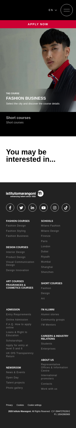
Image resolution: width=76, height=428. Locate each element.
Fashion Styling (16, 231)
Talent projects (15, 382)
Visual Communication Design (20, 264)
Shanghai (47, 267)
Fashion (46, 288)
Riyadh (45, 256)
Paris (44, 241)
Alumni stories (50, 314)
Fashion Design (16, 225)
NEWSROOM (13, 367)
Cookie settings (35, 405)
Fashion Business (17, 236)
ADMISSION (13, 309)
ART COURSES (15, 281)
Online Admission (17, 319)
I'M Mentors (48, 324)
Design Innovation (17, 270)
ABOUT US (47, 360)
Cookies (20, 405)
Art (43, 298)
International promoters (49, 377)
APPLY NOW (38, 24)
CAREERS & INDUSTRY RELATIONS (55, 337)
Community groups (53, 319)
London (45, 246)
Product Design (16, 257)
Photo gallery (14, 387)
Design (45, 293)
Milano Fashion (50, 225)
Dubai (44, 251)
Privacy (9, 405)
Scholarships (14, 340)
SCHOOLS (47, 221)
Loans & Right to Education (16, 334)
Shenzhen (47, 272)
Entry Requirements (18, 314)
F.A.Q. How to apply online (18, 326)
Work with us (49, 388)
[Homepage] (24, 10)
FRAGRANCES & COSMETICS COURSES (19, 286)
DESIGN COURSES (17, 247)
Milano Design (50, 231)
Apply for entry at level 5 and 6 (17, 347)
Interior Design (15, 252)
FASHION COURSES (18, 221)
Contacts (46, 383)
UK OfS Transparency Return (20, 355)
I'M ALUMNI (48, 309)
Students (46, 343)
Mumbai (46, 261)
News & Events (15, 372)
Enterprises (48, 348)
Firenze (46, 236)
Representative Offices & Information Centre (54, 367)
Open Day (12, 377)
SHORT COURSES (51, 283)
